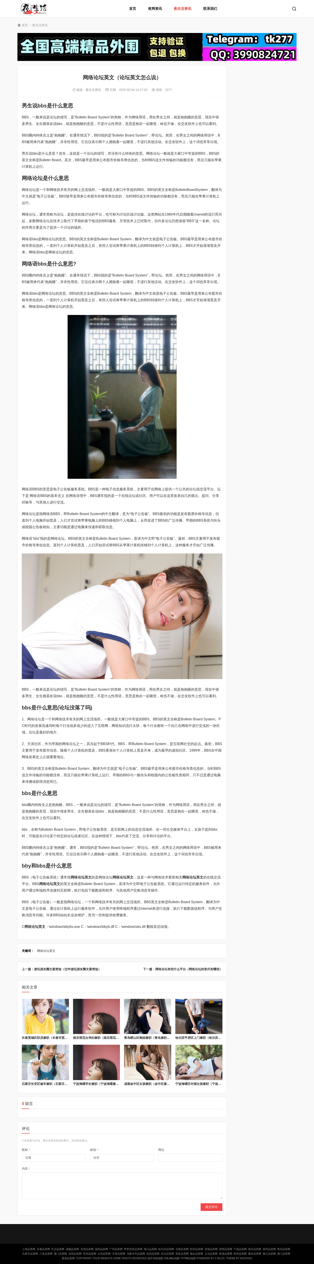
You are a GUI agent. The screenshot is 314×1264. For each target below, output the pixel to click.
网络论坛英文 (46, 951)
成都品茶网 (72, 1249)
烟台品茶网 (196, 1253)
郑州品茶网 (240, 1253)
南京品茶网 (254, 1249)
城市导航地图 (155, 1258)
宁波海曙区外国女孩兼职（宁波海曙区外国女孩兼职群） (213, 1084)
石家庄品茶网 (30, 1253)
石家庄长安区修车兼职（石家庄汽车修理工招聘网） (57, 1084)
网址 (161, 1150)
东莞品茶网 (87, 1249)
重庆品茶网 (254, 1253)
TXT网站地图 (188, 1258)
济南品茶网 (211, 1249)
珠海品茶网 (225, 1253)
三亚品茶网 (46, 1253)
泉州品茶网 (269, 1249)
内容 (26, 1168)
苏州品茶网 (89, 1253)
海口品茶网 (150, 1249)
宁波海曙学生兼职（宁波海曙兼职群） (99, 1084)
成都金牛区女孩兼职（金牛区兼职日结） (151, 1084)
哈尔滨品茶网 (166, 1249)
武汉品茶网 (167, 1253)
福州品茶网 (101, 1249)
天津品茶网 (118, 1253)
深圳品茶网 (75, 1253)
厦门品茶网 (60, 1253)
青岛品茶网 (283, 1249)
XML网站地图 (172, 1258)
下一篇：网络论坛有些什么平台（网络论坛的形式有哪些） (182, 969)
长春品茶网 (43, 1249)
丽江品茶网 (269, 1253)
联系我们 (210, 8)
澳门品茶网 (283, 1253)
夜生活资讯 (182, 8)
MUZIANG (246, 1258)
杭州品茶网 (196, 1249)
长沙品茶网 (57, 1249)
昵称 (26, 1150)
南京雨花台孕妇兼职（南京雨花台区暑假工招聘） (106, 1037)
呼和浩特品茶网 (133, 1249)
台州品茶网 (104, 1253)
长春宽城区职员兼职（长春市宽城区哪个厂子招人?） (58, 1037)
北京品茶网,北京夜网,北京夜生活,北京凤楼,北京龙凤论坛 (34, 8)
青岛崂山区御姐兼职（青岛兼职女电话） (151, 1037)
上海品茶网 (28, 1249)
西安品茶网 (182, 1253)
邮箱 (94, 1150)
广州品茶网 (116, 1249)
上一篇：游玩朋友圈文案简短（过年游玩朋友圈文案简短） (61, 969)
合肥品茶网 (182, 1249)
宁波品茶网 (240, 1249)
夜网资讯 (155, 8)
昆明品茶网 (225, 1249)
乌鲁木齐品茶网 (136, 1253)
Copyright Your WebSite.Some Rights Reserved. (111, 1258)
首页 (132, 8)
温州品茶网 (152, 1253)
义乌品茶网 (211, 1253)
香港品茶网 (68, 1258)
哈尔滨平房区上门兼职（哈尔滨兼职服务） (204, 1037)
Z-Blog (220, 1258)
